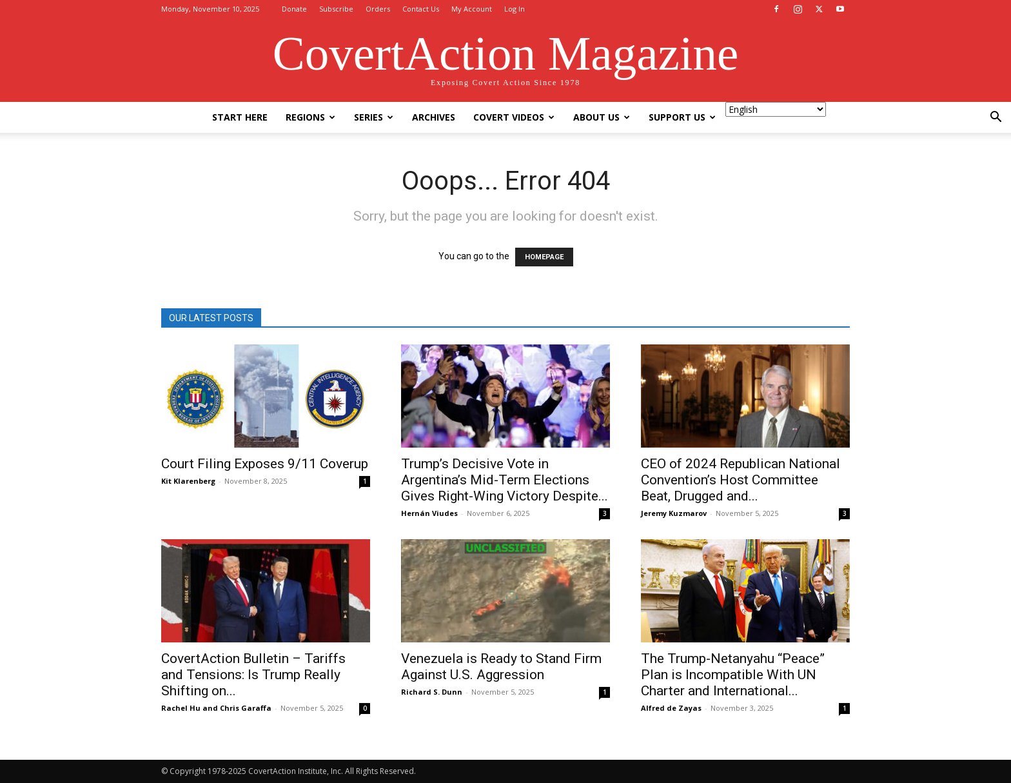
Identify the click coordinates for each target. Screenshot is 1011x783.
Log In (514, 9)
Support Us (682, 117)
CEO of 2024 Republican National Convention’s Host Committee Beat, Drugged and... (740, 480)
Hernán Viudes (429, 513)
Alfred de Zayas (671, 708)
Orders (378, 9)
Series (373, 117)
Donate (294, 9)
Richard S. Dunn (431, 692)
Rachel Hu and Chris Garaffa (216, 708)
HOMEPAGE (544, 257)
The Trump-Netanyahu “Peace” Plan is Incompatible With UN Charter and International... (733, 675)
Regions (310, 117)
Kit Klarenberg (188, 481)
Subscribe (336, 9)
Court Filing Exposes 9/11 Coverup (264, 463)
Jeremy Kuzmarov (674, 513)
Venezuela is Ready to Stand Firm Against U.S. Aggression (501, 666)
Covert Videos (514, 117)
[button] (995, 118)
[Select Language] (775, 109)
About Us (601, 117)
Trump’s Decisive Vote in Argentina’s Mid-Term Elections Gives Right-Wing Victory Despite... (504, 480)
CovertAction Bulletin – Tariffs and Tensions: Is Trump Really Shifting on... (253, 675)
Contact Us (420, 9)
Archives (433, 117)
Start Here (240, 117)
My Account (471, 9)
